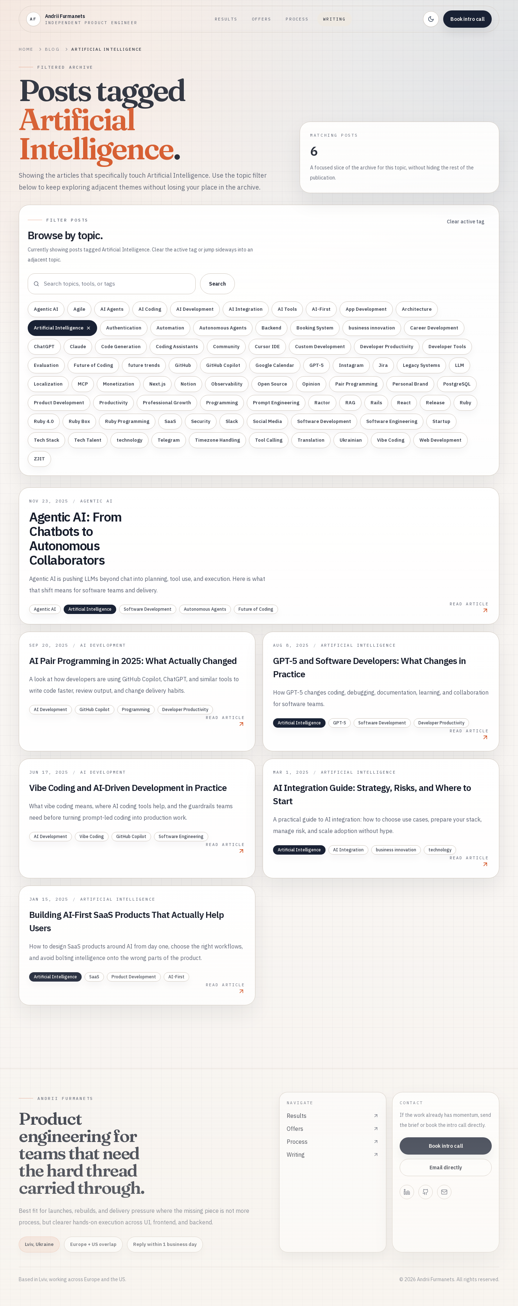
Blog (52, 49)
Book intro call (467, 19)
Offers (261, 19)
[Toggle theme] (431, 19)
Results (226, 19)
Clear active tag (466, 221)
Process (297, 19)
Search (217, 284)
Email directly (446, 1167)
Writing (334, 19)
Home (26, 49)
